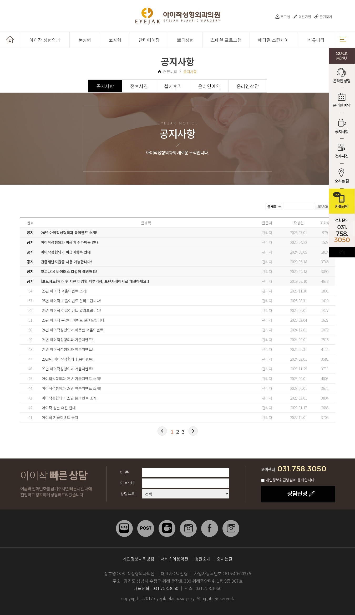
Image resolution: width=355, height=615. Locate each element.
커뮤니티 (316, 40)
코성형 (115, 40)
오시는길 (224, 559)
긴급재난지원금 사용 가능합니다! (66, 261)
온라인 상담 (342, 76)
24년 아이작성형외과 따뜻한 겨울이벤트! (73, 329)
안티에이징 (149, 40)
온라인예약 (209, 86)
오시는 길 (342, 176)
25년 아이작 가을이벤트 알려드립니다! (71, 300)
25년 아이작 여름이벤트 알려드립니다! (71, 310)
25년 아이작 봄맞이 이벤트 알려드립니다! (73, 320)
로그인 (285, 16)
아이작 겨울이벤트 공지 (60, 417)
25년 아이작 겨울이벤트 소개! (64, 291)
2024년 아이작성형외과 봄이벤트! (67, 359)
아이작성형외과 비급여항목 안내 (66, 252)
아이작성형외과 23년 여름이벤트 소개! (71, 388)
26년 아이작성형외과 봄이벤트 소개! (69, 232)
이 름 (124, 472)
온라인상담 (247, 86)
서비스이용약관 (174, 559)
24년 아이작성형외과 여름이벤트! (67, 349)
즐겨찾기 (326, 16)
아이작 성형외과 (44, 40)
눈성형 (84, 40)
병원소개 (202, 559)
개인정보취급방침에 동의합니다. (291, 479)
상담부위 (128, 494)
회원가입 (304, 16)
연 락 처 (127, 483)
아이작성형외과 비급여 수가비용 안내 (70, 242)
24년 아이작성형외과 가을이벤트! (67, 339)
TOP (342, 252)
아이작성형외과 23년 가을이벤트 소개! (71, 378)
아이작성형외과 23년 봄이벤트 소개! (70, 398)
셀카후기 (173, 86)
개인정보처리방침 (138, 559)
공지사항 (342, 126)
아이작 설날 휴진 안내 (59, 407)
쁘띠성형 (185, 40)
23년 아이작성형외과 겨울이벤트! (67, 368)
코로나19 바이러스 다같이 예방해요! (69, 271)
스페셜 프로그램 (226, 40)
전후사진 (342, 151)
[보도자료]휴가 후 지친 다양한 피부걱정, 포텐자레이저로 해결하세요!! (95, 281)
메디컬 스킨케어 (273, 40)
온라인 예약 (342, 101)
